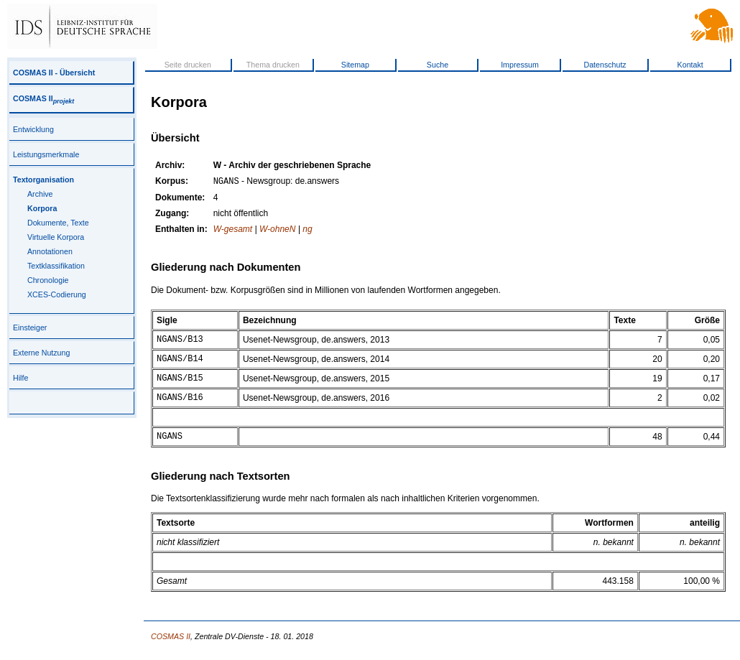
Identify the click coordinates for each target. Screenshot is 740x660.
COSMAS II (43, 98)
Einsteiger (30, 327)
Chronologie (47, 280)
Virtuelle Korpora (55, 237)
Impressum (520, 64)
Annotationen (50, 251)
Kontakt (690, 64)
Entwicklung (33, 129)
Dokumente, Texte (58, 222)
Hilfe (20, 377)
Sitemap (355, 64)
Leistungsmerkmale (46, 154)
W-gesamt (232, 231)
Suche (437, 64)
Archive (40, 194)
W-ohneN (277, 231)
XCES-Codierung (56, 294)
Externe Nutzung (41, 352)
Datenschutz (604, 64)
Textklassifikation (56, 265)
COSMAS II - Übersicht (54, 72)
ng (307, 231)
